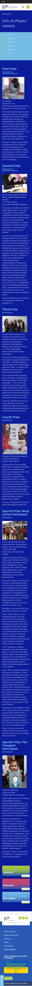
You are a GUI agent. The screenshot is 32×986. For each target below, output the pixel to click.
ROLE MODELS (11, 49)
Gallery (6, 942)
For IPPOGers (8, 946)
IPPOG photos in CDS (11, 935)
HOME (9, 35)
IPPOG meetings (9, 931)
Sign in (26, 1)
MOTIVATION (11, 46)
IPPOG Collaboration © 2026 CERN (16, 983)
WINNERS (10, 42)
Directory (29, 1)
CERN (3, 1)
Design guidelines (10, 949)
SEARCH (28, 7)
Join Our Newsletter (16, 922)
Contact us (7, 939)
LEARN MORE (24, 875)
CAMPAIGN (10, 38)
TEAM (9, 53)
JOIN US (8, 978)
